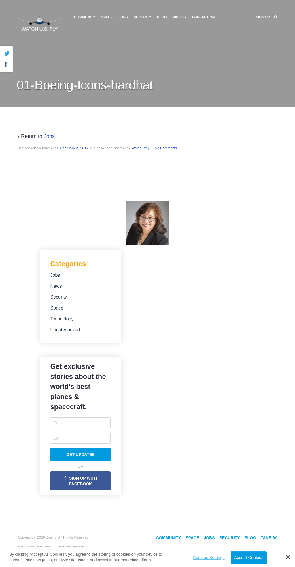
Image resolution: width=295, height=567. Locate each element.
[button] (288, 557)
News (56, 286)
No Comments (166, 148)
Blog (162, 17)
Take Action (203, 17)
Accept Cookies (248, 557)
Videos (179, 17)
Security (142, 17)
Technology (61, 318)
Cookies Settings (208, 557)
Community (84, 17)
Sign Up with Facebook (83, 481)
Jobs (123, 17)
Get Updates (80, 454)
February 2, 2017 (74, 148)
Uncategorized (65, 329)
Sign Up (263, 17)
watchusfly (141, 148)
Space (107, 17)
